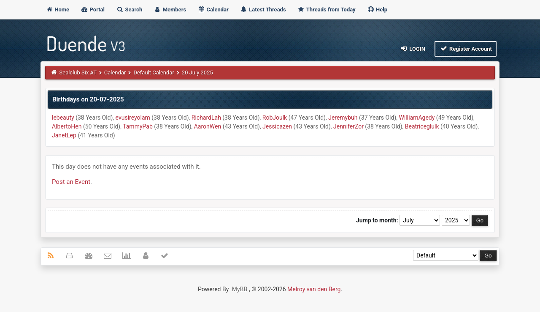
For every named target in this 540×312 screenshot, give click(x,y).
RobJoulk (274, 117)
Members (170, 9)
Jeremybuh (342, 117)
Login (412, 48)
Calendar (212, 9)
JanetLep (64, 135)
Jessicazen (277, 126)
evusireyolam (133, 117)
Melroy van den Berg (313, 289)
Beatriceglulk (422, 126)
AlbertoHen (66, 126)
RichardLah (206, 117)
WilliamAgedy (417, 117)
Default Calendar (153, 72)
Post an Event (71, 182)
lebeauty (63, 117)
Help (377, 9)
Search (129, 9)
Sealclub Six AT (78, 72)
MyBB (239, 289)
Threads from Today (326, 9)
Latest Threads (263, 9)
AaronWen (207, 126)
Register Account (465, 48)
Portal (93, 9)
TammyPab (138, 126)
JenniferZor (348, 126)
